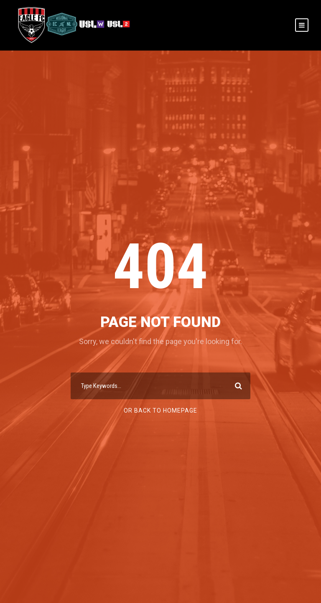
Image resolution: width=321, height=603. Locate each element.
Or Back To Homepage (160, 410)
